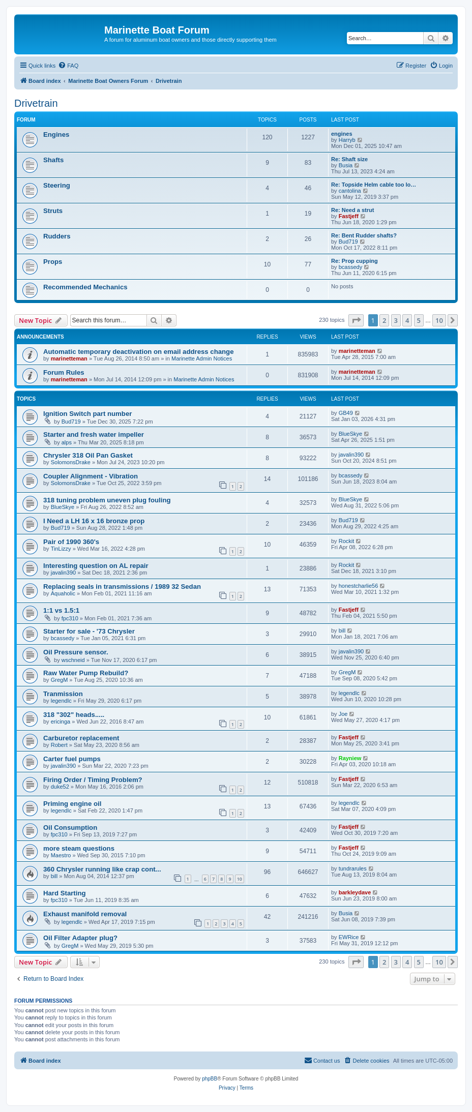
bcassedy (350, 267)
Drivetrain (36, 103)
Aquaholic (63, 593)
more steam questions (78, 848)
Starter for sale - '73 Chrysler (89, 631)
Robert (59, 745)
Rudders (57, 236)
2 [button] (384, 320)
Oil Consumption (70, 827)
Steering (56, 185)
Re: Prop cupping (354, 261)
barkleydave (355, 892)
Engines (56, 134)
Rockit (347, 541)
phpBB (209, 1078)
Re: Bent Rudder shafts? (364, 235)
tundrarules (353, 868)
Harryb (347, 140)
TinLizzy (61, 549)
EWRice (349, 937)
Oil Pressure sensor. (75, 652)
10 (239, 879)
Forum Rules (63, 372)
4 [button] (407, 320)
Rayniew (350, 758)
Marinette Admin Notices (201, 358)
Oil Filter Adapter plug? (80, 938)
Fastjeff (349, 216)
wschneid (73, 660)
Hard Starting (64, 893)
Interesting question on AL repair (96, 565)
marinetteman (69, 358)
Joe (343, 714)
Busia (346, 165)
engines (341, 134)
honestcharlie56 (358, 586)
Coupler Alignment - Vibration (90, 476)
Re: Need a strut (352, 210)
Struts (53, 211)
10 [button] (439, 320)
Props (52, 261)
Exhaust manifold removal (85, 914)
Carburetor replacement (81, 738)
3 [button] (396, 320)
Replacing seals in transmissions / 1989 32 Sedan (122, 586)
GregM (59, 680)
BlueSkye (350, 434)
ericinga (61, 721)
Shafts (53, 160)
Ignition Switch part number (87, 413)
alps (67, 442)
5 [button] (419, 320)
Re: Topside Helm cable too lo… (373, 185)
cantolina (350, 191)
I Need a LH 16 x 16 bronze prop (93, 521)
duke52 (60, 787)
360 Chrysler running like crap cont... (102, 869)
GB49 (346, 413)
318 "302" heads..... (73, 714)
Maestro (61, 855)
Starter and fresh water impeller (93, 434)
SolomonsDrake (71, 462)
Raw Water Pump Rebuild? (85, 673)
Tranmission (63, 694)
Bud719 (348, 241)
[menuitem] (68, 65)
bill (342, 630)
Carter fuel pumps (72, 759)
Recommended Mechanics (85, 287)
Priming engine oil (72, 803)
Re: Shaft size (349, 159)
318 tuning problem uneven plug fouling (107, 500)
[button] (356, 320)
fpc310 (70, 618)
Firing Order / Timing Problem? (92, 780)
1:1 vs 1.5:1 (61, 610)
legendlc (61, 701)
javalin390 (351, 455)
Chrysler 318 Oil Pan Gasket (88, 455)
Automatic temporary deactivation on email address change (138, 351)
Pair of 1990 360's (71, 542)
